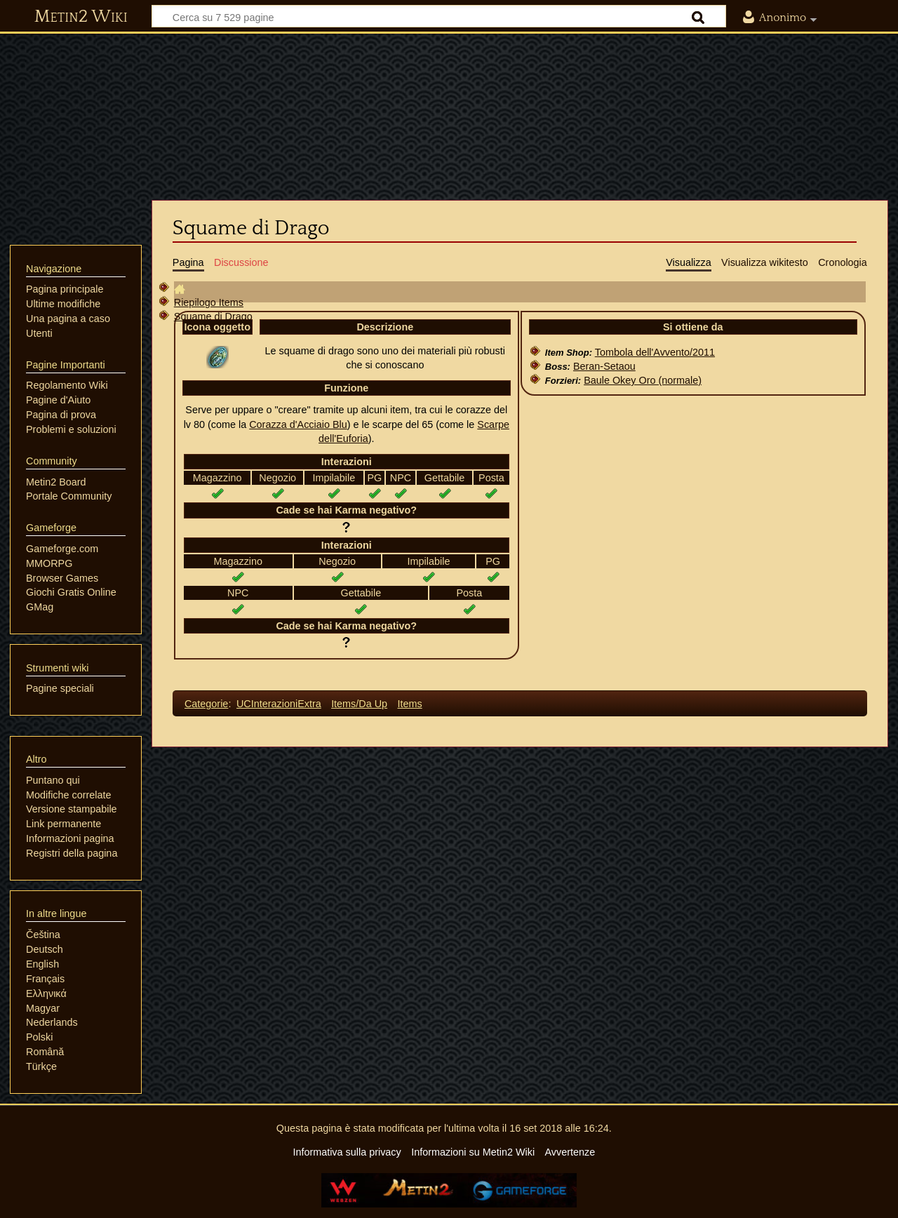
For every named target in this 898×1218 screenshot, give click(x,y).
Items (409, 703)
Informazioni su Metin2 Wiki (473, 1152)
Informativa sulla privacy (347, 1152)
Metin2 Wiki (81, 17)
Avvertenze (569, 1152)
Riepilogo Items (208, 302)
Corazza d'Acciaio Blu (298, 424)
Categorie (206, 703)
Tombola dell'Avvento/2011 (655, 352)
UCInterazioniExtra (278, 703)
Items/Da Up (359, 703)
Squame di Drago (213, 316)
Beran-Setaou (604, 366)
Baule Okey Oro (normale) (643, 380)
